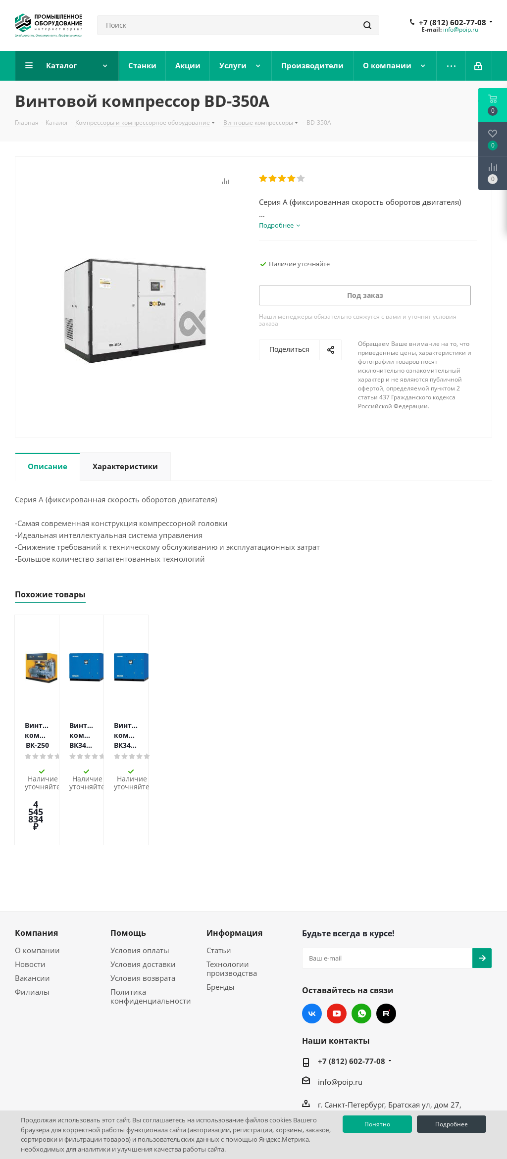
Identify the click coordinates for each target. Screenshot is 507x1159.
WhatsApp (361, 956)
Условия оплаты (139, 893)
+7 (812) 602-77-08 (452, 22)
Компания (36, 875)
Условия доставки (143, 907)
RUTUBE (386, 956)
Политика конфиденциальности (150, 938)
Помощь (128, 875)
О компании (37, 893)
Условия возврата (142, 920)
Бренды (220, 929)
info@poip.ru (460, 29)
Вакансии (32, 920)
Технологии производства (231, 911)
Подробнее (451, 1124)
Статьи (218, 893)
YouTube (337, 956)
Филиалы (32, 934)
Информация (234, 875)
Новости (30, 907)
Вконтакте (312, 956)
